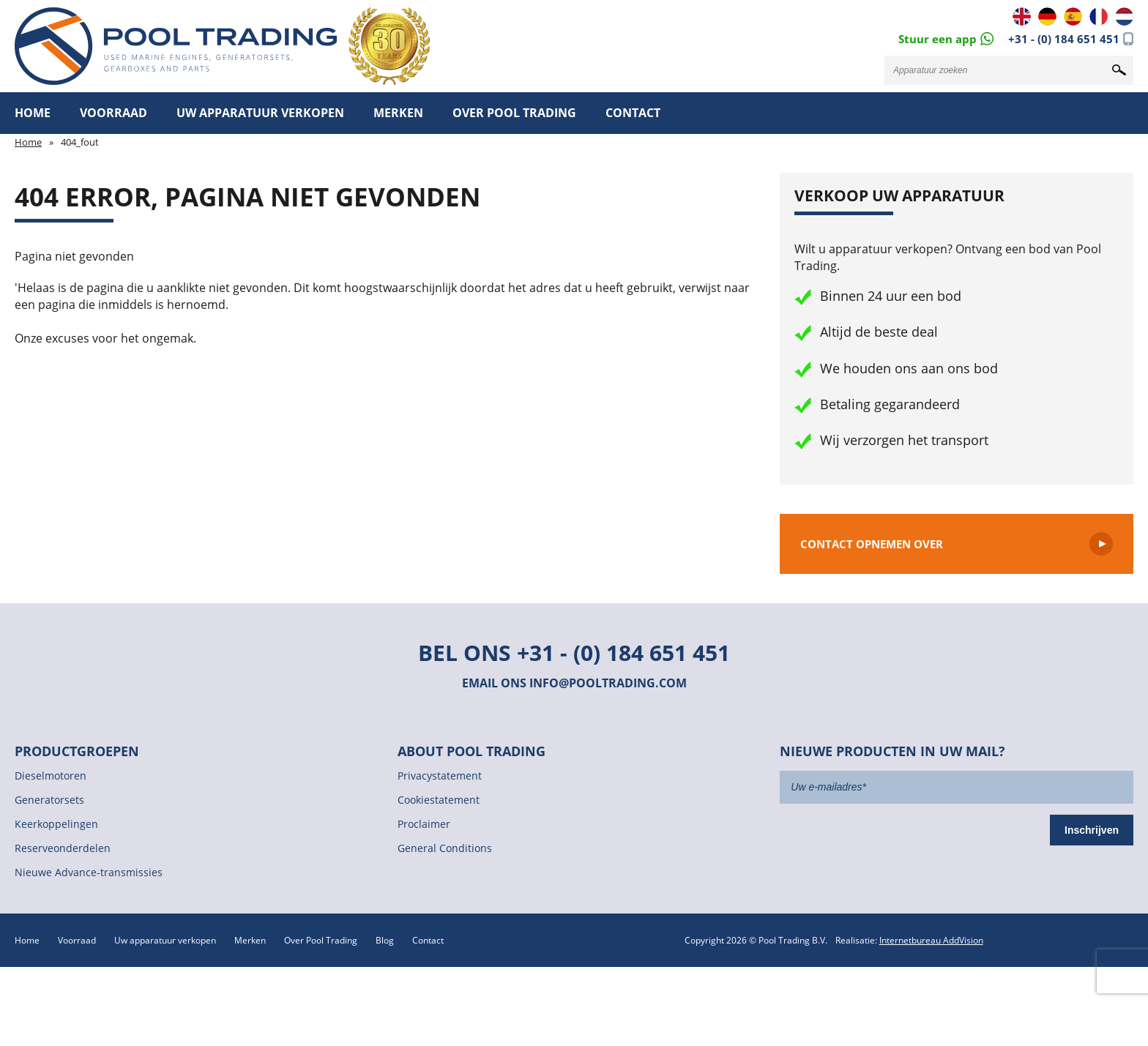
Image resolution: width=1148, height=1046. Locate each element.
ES (1073, 16)
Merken (398, 113)
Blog (385, 940)
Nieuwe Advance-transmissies (89, 872)
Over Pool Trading (514, 113)
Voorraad (113, 113)
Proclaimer (424, 824)
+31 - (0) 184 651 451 (1063, 38)
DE (1047, 16)
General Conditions (445, 848)
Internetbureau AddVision (931, 940)
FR (1098, 16)
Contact (632, 113)
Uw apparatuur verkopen (260, 113)
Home (33, 113)
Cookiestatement (439, 800)
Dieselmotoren (50, 775)
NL (1124, 16)
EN (1022, 16)
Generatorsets (49, 800)
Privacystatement (440, 775)
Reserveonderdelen (63, 848)
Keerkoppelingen (56, 824)
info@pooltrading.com (608, 683)
